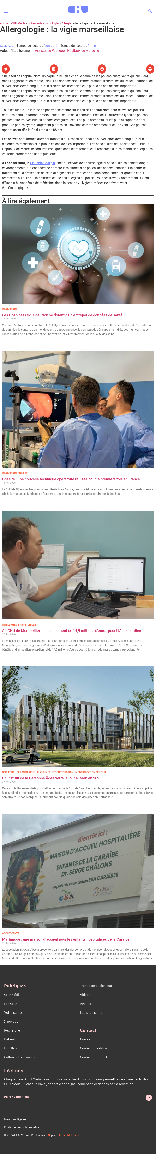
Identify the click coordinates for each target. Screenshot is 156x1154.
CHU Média (18, 23)
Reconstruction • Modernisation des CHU (79, 772)
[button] (150, 10)
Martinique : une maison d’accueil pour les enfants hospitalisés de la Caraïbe (66, 939)
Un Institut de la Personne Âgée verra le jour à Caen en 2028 (51, 778)
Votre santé (13, 1012)
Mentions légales (15, 1119)
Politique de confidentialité (22, 1127)
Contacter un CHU (93, 1057)
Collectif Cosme (69, 1135)
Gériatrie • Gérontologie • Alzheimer (26, 772)
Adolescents (10, 933)
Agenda (85, 1003)
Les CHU (10, 1003)
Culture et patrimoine (20, 1057)
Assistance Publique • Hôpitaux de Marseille (67, 51)
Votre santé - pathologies (44, 23)
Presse (85, 1039)
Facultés (10, 1048)
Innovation (9, 309)
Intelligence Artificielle (19, 624)
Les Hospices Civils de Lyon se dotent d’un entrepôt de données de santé (62, 315)
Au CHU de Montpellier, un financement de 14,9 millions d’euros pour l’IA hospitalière (72, 630)
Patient (9, 1039)
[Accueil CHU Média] (78, 8)
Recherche (12, 1030)
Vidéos (85, 995)
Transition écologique (96, 985)
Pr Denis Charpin (42, 163)
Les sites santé (91, 1012)
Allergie (66, 23)
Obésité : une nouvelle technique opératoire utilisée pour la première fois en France (71, 479)
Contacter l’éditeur (94, 1048)
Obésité (23, 473)
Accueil (4, 23)
